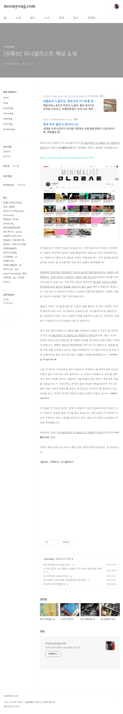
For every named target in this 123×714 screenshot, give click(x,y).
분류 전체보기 (9, 92)
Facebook (8, 184)
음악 (32, 18)
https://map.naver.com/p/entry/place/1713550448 (70, 96)
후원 (61, 18)
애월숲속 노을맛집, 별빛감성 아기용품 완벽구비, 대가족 (69, 101)
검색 (109, 6)
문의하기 (7, 156)
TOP (116, 697)
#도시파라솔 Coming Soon (56, 564)
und (16, 269)
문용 (24, 273)
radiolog (7, 118)
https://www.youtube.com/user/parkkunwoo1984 (67, 157)
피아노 (16, 219)
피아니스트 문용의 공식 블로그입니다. (63, 647)
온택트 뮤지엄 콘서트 (12, 202)
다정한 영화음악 (10, 265)
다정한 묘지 (8, 260)
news (6, 97)
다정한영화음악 (10, 248)
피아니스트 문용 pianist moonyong (13, 213)
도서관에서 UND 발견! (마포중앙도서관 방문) (64, 580)
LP (16, 256)
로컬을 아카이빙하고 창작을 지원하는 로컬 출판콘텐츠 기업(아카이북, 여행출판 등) (79, 130)
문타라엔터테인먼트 (11, 227)
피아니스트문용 (10, 252)
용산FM (6, 244)
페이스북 (6, 314)
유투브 (8, 320)
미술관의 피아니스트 (12, 235)
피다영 (21, 277)
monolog (49, 558)
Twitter (21, 184)
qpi (14, 277)
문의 (76, 18)
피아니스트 (8, 269)
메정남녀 (7, 219)
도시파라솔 (8, 256)
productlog (9, 129)
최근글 (6, 166)
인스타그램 (13, 314)
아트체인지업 (18, 240)
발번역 (12, 206)
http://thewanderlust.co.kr (57, 119)
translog (7, 123)
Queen (18, 231)
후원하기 (7, 151)
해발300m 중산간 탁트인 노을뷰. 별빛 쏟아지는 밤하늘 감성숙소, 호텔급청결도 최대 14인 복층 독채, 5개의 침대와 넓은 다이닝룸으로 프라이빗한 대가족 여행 (69, 107)
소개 (18, 18)
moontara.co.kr (11, 695)
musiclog (8, 108)
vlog (5, 102)
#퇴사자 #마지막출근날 (54, 584)
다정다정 (7, 277)
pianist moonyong (11, 273)
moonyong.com (19, 6)
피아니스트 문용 (19, 244)
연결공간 (7, 240)
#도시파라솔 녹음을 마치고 (56, 576)
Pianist (6, 281)
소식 (47, 18)
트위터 (21, 314)
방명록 (91, 18)
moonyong (8, 223)
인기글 (16, 166)
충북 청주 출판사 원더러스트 (60, 124)
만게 (5, 206)
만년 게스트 (8, 231)
